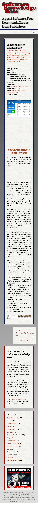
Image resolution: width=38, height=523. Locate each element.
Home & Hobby (11, 440)
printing (12, 61)
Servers (9, 449)
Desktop (9, 426)
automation (25, 52)
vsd (17, 61)
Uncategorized (11, 457)
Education (10, 432)
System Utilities (12, 455)
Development (11, 429)
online (10, 499)
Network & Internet (13, 443)
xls (19, 61)
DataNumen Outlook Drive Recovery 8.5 (25, 333)
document (10, 59)
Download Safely (17, 399)
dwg (22, 59)
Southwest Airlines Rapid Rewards (19, 151)
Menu (4, 32)
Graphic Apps (11, 438)
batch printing (14, 57)
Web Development (12, 460)
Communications (12, 423)
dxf (26, 59)
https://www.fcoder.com (19, 86)
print (8, 61)
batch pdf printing (19, 55)
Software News (11, 452)
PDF (28, 59)
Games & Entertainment (14, 435)
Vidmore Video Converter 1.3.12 (26, 339)
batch (8, 54)
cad (21, 57)
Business (10, 421)
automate (18, 52)
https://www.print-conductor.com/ (16, 91)
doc (23, 57)
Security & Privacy (12, 446)
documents (17, 59)
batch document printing (18, 54)
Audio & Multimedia (13, 418)
